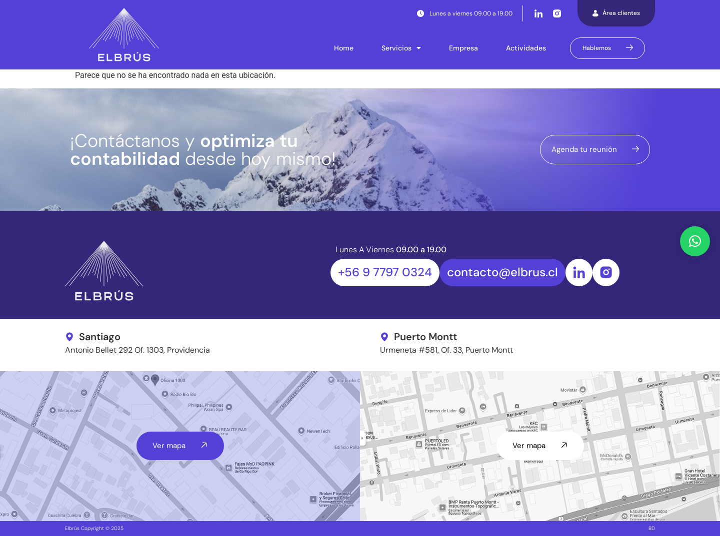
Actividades (526, 47)
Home (344, 47)
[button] (695, 241)
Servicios (401, 47)
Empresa (463, 47)
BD (651, 528)
